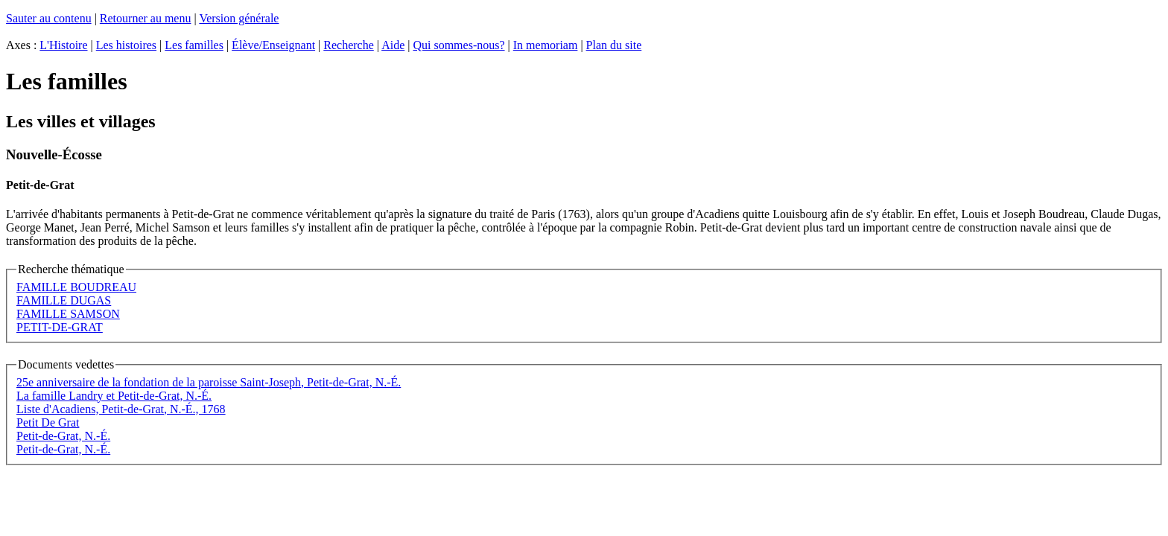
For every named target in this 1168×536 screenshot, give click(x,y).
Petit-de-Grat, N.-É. (63, 436)
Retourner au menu (145, 18)
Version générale (239, 18)
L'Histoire (63, 45)
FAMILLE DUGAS (63, 300)
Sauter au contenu (49, 18)
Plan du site (614, 45)
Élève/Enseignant (273, 45)
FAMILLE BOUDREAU (76, 287)
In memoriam (545, 45)
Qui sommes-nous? (458, 45)
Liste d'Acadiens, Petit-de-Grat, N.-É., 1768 (121, 409)
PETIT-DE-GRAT (59, 327)
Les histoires (126, 45)
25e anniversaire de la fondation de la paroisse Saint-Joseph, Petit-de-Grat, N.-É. (208, 382)
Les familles (194, 45)
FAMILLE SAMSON (68, 313)
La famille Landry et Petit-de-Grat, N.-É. (114, 395)
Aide (392, 45)
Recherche (348, 45)
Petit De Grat (47, 422)
